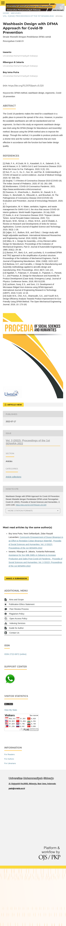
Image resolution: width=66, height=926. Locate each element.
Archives (16, 13)
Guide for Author (16, 628)
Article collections (13, 477)
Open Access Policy (18, 618)
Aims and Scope (16, 599)
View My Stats (10, 710)
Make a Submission (16, 578)
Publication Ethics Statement (21, 604)
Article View (14, 404)
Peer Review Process (19, 609)
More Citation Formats (20, 510)
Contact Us (14, 633)
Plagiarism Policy (16, 614)
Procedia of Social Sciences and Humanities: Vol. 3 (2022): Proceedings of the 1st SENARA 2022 (35, 544)
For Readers (9, 754)
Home (6, 13)
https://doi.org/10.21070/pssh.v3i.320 (26, 85)
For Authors (9, 759)
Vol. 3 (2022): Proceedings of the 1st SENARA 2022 (28, 16)
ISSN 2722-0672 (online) (15, 654)
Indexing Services (17, 623)
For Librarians (10, 763)
